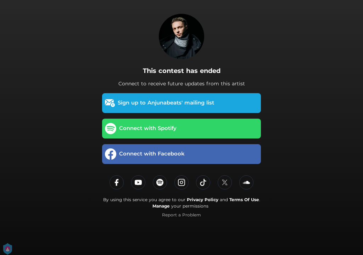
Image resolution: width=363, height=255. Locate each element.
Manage (161, 206)
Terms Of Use (244, 199)
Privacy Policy (202, 199)
